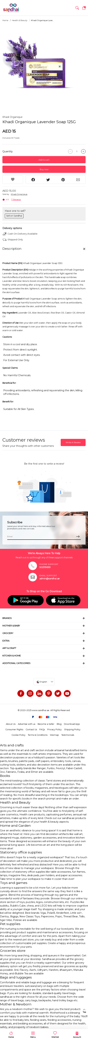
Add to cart (44, 159)
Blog (59, 724)
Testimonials (67, 735)
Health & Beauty (19, 20)
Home (5, 20)
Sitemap (54, 735)
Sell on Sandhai (14, 215)
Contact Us (31, 729)
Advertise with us (26, 724)
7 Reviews (16, 199)
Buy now (44, 169)
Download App (72, 724)
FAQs (42, 729)
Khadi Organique (12, 117)
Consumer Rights (14, 729)
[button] (77, 7)
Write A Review (73, 442)
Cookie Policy (18, 735)
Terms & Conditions (37, 735)
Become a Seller (46, 724)
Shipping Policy (72, 729)
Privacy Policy (54, 729)
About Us (10, 724)
